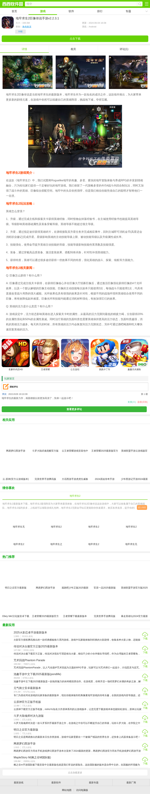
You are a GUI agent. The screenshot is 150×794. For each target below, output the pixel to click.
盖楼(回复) (142, 402)
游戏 (43, 11)
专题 (128, 11)
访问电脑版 (82, 790)
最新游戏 (18, 782)
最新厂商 (131, 782)
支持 (132, 402)
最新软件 (56, 782)
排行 (100, 11)
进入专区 (142, 507)
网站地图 (67, 790)
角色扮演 (26, 26)
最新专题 (93, 782)
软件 (71, 11)
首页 (14, 11)
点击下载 (75, 38)
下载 (145, 638)
